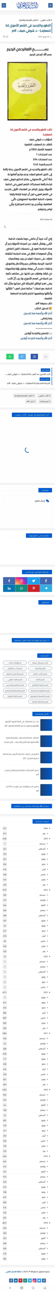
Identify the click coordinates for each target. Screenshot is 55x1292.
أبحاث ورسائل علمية (40, 663)
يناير (44, 833)
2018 (46, 1223)
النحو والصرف (40, 668)
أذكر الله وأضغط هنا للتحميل (37, 313)
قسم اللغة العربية (15, 696)
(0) (5, 36)
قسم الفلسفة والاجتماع (15, 690)
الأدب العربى (45, 20)
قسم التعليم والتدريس (15, 685)
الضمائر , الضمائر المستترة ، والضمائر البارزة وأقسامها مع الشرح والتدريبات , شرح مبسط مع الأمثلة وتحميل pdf (21, 742)
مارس (43, 874)
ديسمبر (42, 843)
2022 (46, 992)
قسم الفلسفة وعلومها (40, 696)
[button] (34, 356)
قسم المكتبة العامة (40, 701)
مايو (43, 864)
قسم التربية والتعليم (40, 685)
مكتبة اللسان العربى (13, 1271)
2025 (46, 838)
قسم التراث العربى (15, 679)
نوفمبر (42, 900)
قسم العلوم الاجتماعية (40, 690)
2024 (46, 890)
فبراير (43, 879)
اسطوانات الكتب (15, 663)
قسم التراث (45, 401)
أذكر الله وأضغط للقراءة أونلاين (36, 338)
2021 (46, 1033)
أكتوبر (43, 905)
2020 (46, 1089)
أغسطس (41, 849)
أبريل (43, 869)
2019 (46, 1156)
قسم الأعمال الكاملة (14, 674)
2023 (46, 956)
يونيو (43, 859)
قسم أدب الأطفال (15, 668)
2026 (46, 828)
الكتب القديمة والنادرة (28, 20)
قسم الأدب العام (40, 674)
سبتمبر (42, 910)
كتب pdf (31, 401)
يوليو (43, 854)
